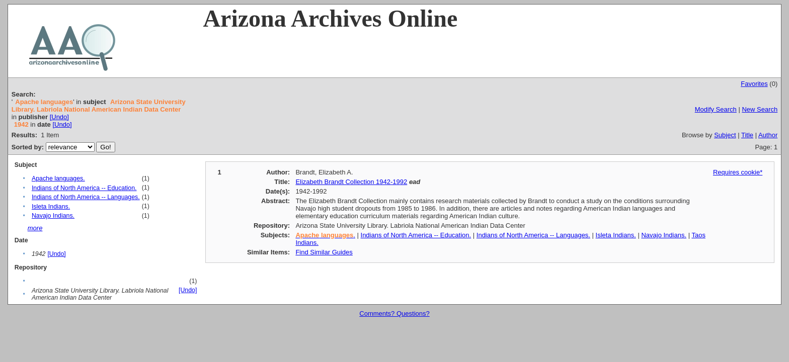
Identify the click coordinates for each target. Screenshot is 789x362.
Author (767, 135)
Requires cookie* (737, 172)
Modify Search (716, 109)
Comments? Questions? (394, 313)
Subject (725, 135)
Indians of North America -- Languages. (86, 197)
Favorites (754, 83)
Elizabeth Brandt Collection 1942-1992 (351, 182)
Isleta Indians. (51, 206)
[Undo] (59, 117)
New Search (759, 109)
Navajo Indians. (53, 215)
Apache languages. (58, 178)
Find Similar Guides (323, 252)
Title (747, 135)
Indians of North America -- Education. (84, 188)
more (35, 228)
